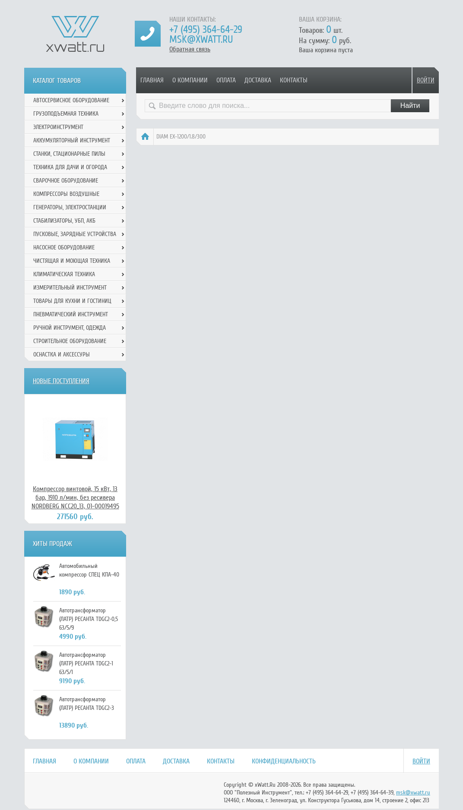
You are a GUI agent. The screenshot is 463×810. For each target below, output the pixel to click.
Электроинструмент (58, 127)
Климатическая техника (64, 274)
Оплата (226, 80)
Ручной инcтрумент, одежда (69, 327)
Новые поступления (61, 381)
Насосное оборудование (64, 247)
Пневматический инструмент (70, 314)
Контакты (294, 80)
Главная (152, 80)
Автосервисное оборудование (71, 100)
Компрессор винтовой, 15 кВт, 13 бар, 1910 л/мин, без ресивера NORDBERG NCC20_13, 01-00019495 (75, 498)
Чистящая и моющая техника (71, 261)
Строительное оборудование (69, 341)
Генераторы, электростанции (69, 207)
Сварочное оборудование (65, 180)
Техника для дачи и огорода (70, 167)
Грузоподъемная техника (65, 113)
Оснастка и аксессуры (61, 354)
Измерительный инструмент (70, 287)
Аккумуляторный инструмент (71, 140)
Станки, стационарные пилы (69, 154)
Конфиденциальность (284, 761)
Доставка (257, 80)
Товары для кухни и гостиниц (72, 301)
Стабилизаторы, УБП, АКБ (64, 220)
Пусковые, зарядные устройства (74, 234)
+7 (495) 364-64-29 (205, 29)
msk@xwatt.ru (201, 39)
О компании (190, 80)
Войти (425, 80)
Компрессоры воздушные (66, 194)
